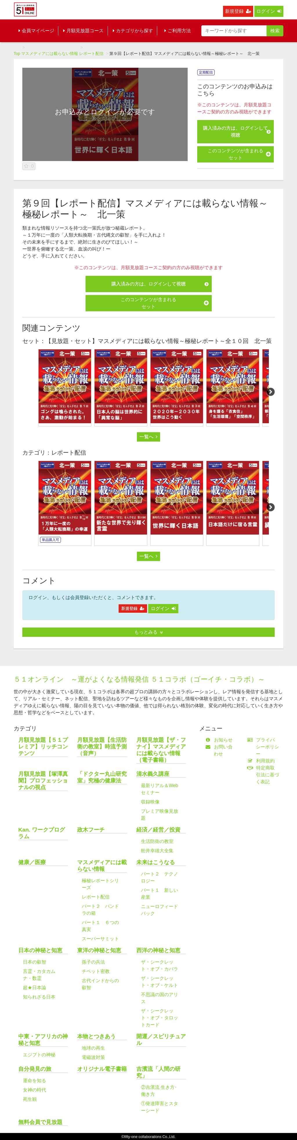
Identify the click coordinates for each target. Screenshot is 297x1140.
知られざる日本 (39, 996)
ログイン (268, 11)
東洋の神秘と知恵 (99, 950)
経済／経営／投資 (158, 830)
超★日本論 (34, 987)
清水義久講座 (152, 774)
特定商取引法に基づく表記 (264, 774)
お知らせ (220, 739)
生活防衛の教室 (157, 841)
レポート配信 (91, 53)
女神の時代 (34, 1089)
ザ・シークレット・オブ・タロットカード (159, 1017)
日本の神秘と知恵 (40, 950)
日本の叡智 (34, 961)
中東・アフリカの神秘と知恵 (43, 1039)
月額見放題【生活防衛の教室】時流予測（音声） (102, 746)
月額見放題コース (83, 30)
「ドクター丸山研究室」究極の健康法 (102, 777)
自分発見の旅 (34, 1069)
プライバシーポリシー (264, 746)
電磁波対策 (93, 1057)
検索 (275, 30)
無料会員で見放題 (40, 1122)
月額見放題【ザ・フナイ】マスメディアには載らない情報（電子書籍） (161, 750)
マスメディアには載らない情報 (49, 53)
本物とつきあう (96, 1036)
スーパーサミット (100, 938)
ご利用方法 (177, 30)
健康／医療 (32, 862)
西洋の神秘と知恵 (158, 950)
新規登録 (238, 11)
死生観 (30, 1099)
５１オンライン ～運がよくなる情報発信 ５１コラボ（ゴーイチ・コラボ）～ (139, 679)
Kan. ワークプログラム (41, 833)
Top (17, 53)
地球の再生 (93, 1048)
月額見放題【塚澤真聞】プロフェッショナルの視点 (43, 780)
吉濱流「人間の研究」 (158, 1072)
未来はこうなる (155, 862)
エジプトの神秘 (39, 1054)
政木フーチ (91, 830)
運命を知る (34, 1080)
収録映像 (150, 801)
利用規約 (262, 760)
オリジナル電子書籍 (102, 1069)
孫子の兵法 (93, 961)
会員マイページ (36, 30)
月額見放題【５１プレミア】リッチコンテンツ (43, 746)
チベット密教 (96, 971)
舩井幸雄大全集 (157, 850)
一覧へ (148, 436)
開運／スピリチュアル (161, 1039)
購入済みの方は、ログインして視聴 (237, 131)
